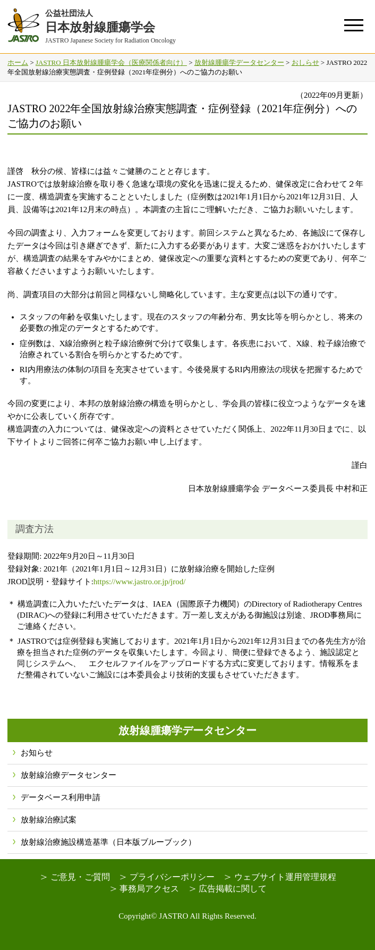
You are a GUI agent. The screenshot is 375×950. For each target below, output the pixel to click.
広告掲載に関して (233, 888)
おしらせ (305, 62)
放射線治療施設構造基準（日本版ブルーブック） (108, 842)
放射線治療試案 (48, 820)
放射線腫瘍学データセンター (239, 62)
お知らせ (37, 753)
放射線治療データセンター (68, 775)
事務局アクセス (149, 888)
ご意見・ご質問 (80, 876)
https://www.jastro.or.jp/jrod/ (139, 581)
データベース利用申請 (60, 797)
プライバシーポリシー (172, 876)
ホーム (17, 62)
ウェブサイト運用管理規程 (285, 876)
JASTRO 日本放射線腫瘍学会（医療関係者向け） (111, 62)
